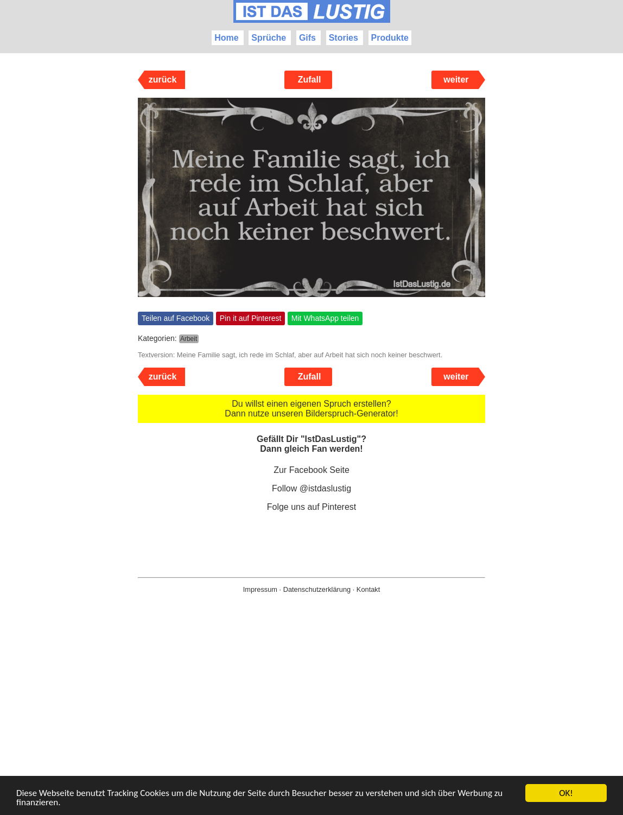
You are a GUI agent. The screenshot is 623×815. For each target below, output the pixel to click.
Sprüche (268, 37)
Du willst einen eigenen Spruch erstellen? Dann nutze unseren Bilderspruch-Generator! (311, 408)
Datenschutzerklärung (317, 589)
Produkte (390, 37)
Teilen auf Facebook (175, 318)
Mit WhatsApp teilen (325, 318)
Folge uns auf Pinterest (312, 506)
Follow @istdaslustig (311, 488)
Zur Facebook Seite (311, 470)
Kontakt (368, 589)
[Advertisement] (311, 722)
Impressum (260, 589)
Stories (343, 37)
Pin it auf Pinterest (251, 318)
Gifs (307, 37)
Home (226, 37)
